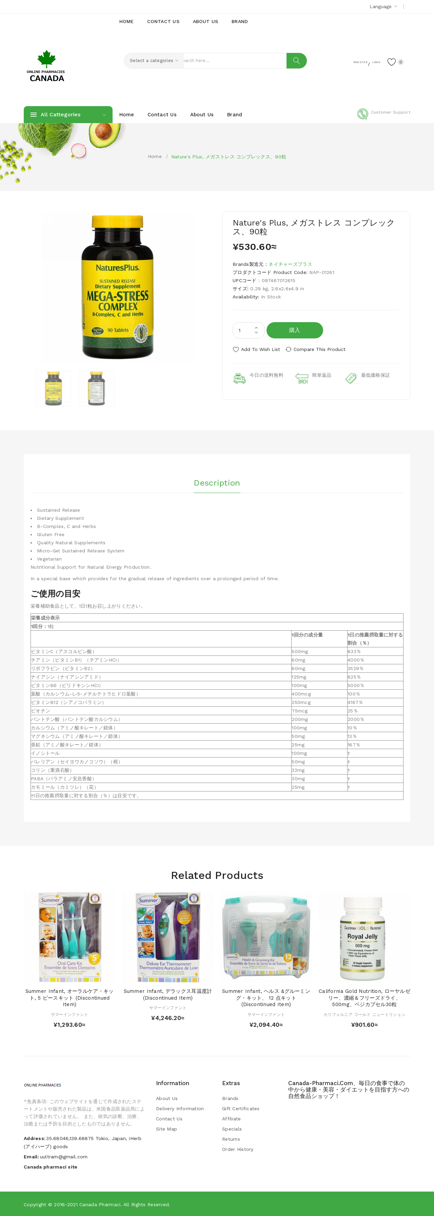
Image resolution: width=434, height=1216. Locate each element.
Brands (230, 1098)
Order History (238, 1149)
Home (155, 156)
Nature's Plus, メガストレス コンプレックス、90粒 (228, 156)
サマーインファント (69, 1014)
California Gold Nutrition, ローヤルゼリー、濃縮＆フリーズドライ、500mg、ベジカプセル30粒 (364, 997)
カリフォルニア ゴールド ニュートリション (364, 1014)
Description (217, 481)
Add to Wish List (260, 349)
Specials (232, 1128)
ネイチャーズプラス (290, 264)
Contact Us (169, 1118)
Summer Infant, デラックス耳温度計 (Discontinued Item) (168, 994)
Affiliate (231, 1118)
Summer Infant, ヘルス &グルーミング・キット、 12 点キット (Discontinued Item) (266, 997)
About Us (167, 1098)
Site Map (166, 1128)
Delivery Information (180, 1108)
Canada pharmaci (99, 1204)
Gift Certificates (241, 1108)
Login (368, 61)
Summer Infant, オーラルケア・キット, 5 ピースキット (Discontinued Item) (69, 997)
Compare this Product (324, 349)
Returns (231, 1138)
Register (343, 61)
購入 (294, 330)
